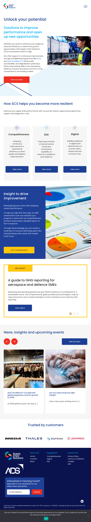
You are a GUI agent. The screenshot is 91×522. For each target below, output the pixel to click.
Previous (7, 341)
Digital (49, 459)
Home (32, 456)
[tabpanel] (45, 291)
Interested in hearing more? (23, 481)
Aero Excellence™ (15, 61)
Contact (33, 459)
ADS (69, 464)
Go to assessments (19, 250)
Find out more (17, 79)
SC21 (39, 58)
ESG (48, 461)
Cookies (71, 461)
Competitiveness (54, 456)
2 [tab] (74, 314)
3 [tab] (77, 314)
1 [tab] (70, 314)
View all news (74, 341)
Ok (46, 518)
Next (14, 341)
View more (17, 169)
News (32, 461)
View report (20, 308)
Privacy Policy (73, 456)
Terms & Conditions (76, 459)
